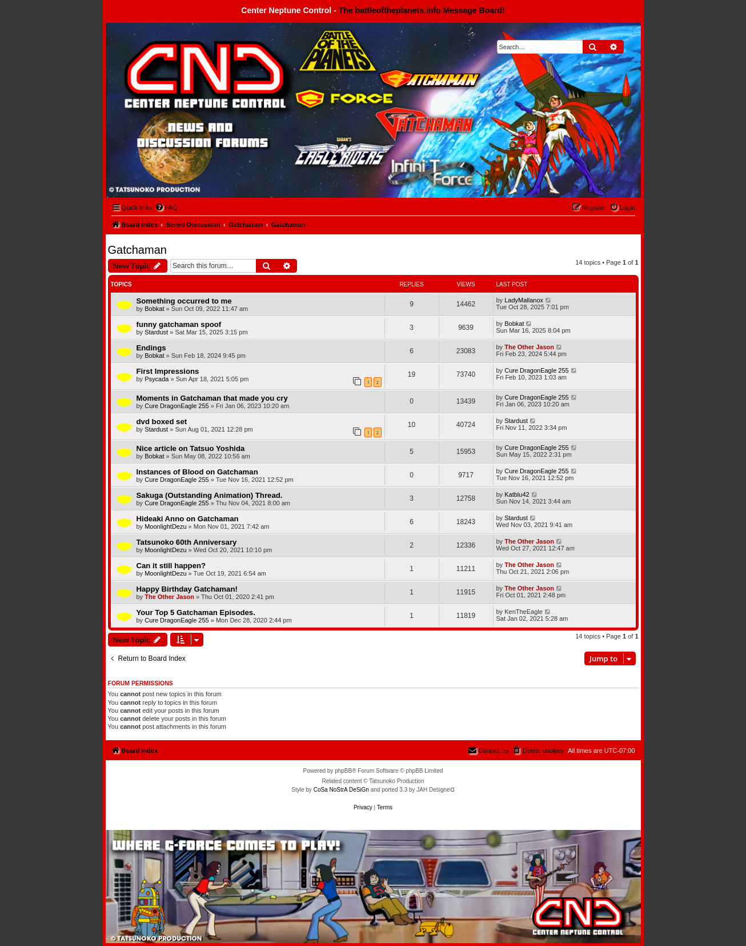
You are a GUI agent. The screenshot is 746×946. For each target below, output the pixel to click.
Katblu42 (516, 494)
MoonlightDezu (165, 526)
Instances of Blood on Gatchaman (197, 472)
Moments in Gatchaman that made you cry (212, 398)
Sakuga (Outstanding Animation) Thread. (210, 495)
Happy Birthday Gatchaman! (187, 589)
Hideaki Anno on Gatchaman (188, 518)
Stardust (156, 332)
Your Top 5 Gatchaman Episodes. (196, 612)
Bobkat (154, 308)
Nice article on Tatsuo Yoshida (191, 448)
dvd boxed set (162, 421)
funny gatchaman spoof (179, 324)
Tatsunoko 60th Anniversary (187, 542)
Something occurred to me (184, 301)
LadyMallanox (523, 300)
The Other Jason (529, 347)
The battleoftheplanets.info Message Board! (422, 10)
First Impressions (168, 371)
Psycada (157, 379)
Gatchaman (137, 250)
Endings (151, 348)
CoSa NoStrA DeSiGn (341, 790)
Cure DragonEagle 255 (536, 370)
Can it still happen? (171, 565)
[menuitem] (166, 207)
